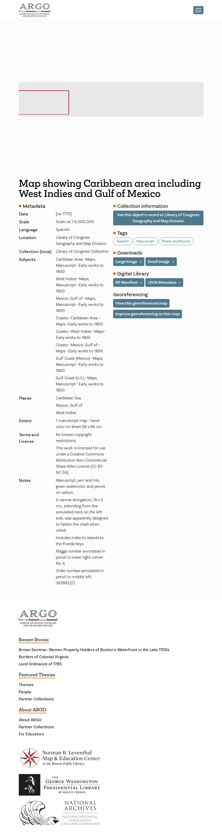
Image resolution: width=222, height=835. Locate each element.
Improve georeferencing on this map (147, 313)
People (25, 691)
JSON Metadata (162, 282)
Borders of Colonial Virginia (44, 656)
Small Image (159, 261)
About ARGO (32, 710)
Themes (26, 684)
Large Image (126, 261)
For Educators (31, 734)
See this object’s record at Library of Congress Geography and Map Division (158, 217)
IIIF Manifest (126, 282)
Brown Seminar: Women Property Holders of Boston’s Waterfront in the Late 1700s (94, 649)
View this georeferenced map (141, 303)
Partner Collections (36, 699)
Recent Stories (34, 639)
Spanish (122, 241)
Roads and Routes (176, 241)
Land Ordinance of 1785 (40, 663)
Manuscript (145, 241)
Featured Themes (37, 675)
